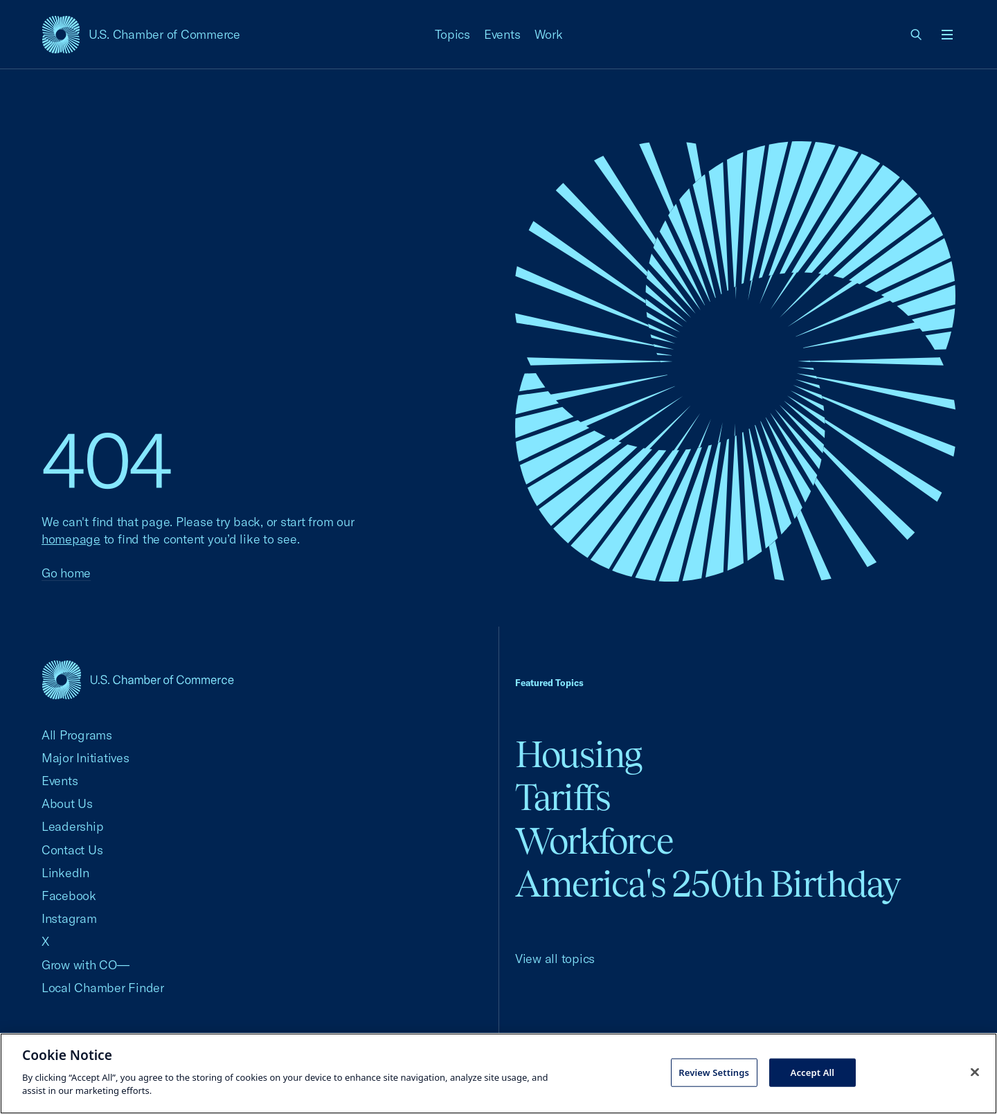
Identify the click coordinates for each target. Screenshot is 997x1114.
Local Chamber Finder (103, 988)
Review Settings (714, 1072)
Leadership (72, 826)
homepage (71, 539)
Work (549, 34)
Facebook (69, 896)
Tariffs (563, 797)
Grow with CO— (85, 965)
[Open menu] (947, 34)
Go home (66, 573)
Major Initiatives (85, 758)
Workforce (594, 841)
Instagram (69, 918)
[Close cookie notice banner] (975, 1072)
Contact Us (72, 850)
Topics (453, 34)
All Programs (77, 735)
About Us (67, 803)
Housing (578, 754)
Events (502, 34)
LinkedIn (65, 873)
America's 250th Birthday (708, 884)
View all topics (555, 959)
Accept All (813, 1072)
